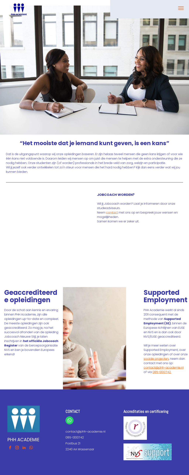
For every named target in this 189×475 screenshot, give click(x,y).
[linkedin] (24, 448)
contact (112, 212)
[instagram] (17, 448)
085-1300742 (161, 372)
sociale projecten (156, 359)
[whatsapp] (31, 448)
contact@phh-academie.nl (163, 367)
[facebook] (10, 448)
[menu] (181, 8)
